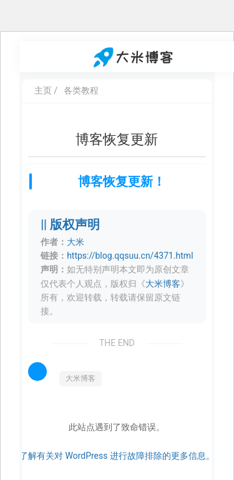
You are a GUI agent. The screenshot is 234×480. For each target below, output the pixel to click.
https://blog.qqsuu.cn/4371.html (130, 256)
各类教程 (81, 90)
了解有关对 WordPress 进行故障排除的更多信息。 (117, 456)
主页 (43, 90)
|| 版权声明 (70, 225)
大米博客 (162, 284)
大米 (75, 242)
